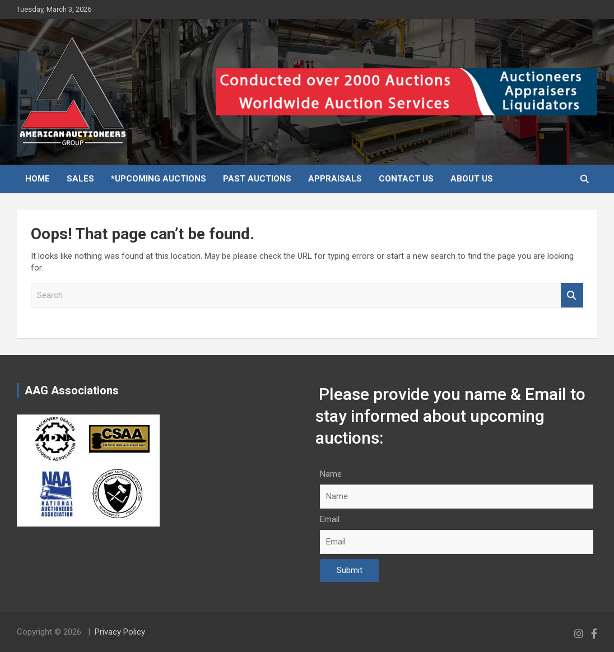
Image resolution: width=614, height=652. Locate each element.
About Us (471, 179)
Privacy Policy (120, 632)
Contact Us (406, 179)
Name (331, 474)
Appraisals (335, 179)
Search (572, 295)
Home (37, 179)
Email (329, 519)
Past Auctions (257, 179)
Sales (80, 179)
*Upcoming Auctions (158, 179)
